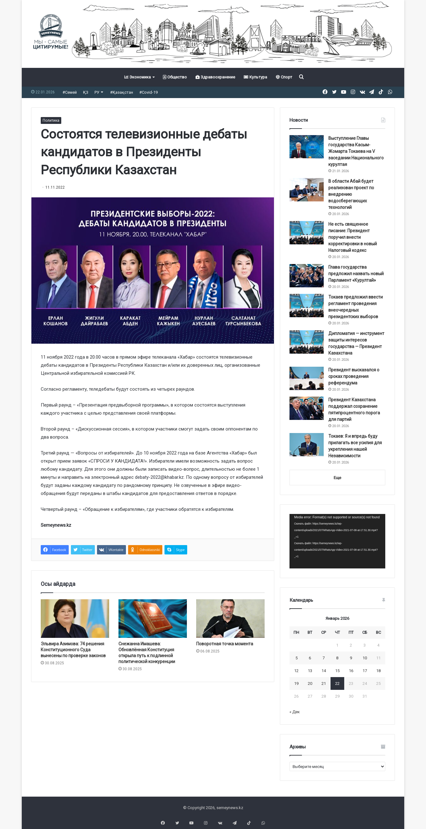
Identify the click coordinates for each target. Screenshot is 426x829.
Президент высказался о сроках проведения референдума (353, 376)
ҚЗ (85, 92)
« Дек (294, 711)
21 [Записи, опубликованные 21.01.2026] (324, 683)
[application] (337, 541)
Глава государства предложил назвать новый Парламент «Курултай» (356, 274)
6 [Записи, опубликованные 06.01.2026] (310, 658)
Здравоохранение (215, 77)
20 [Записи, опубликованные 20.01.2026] (310, 683)
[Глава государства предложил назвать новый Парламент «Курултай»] (306, 275)
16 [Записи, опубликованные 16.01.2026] (351, 670)
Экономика (137, 77)
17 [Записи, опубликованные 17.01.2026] (365, 670)
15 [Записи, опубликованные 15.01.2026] (337, 670)
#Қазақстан (121, 92)
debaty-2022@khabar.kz (159, 477)
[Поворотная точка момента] (230, 618)
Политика (51, 120)
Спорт (284, 77)
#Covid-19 (148, 92)
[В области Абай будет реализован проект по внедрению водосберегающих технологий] (306, 189)
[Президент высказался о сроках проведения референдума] (306, 378)
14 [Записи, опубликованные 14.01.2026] (324, 670)
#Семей (70, 92)
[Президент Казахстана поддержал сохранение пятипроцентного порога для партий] (306, 408)
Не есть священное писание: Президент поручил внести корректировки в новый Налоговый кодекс (352, 237)
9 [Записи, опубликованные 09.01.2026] (351, 658)
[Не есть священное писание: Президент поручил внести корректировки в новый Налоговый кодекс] (306, 232)
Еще (337, 477)
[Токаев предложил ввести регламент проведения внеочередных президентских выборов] (306, 305)
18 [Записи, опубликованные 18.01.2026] (378, 670)
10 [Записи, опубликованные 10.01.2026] (365, 658)
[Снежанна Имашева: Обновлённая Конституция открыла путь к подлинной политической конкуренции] (152, 618)
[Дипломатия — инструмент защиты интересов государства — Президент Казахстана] (306, 342)
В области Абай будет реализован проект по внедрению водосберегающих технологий (351, 194)
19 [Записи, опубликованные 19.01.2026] (296, 683)
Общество (175, 77)
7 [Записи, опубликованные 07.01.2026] (323, 658)
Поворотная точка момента (224, 643)
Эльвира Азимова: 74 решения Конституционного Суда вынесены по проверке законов (73, 649)
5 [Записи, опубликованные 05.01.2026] (296, 658)
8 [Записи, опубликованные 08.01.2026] (337, 658)
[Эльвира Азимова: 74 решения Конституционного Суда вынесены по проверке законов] (75, 618)
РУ (97, 92)
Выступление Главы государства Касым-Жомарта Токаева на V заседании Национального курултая (356, 151)
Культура (255, 77)
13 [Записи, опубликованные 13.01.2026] (310, 670)
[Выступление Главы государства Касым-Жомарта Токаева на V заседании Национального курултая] (306, 146)
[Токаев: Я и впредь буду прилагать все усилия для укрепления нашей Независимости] (306, 444)
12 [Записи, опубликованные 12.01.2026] (296, 670)
